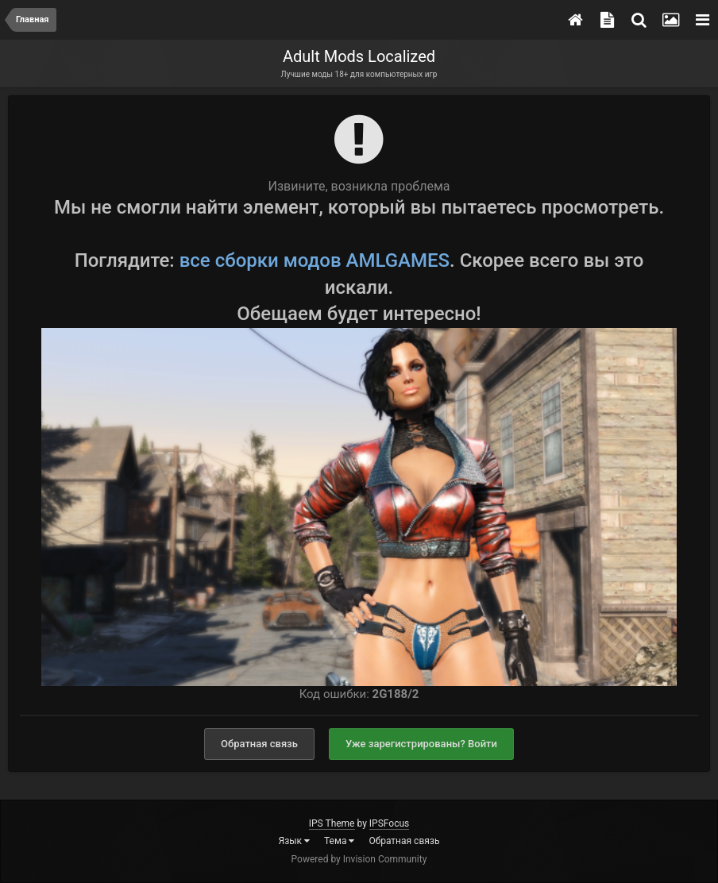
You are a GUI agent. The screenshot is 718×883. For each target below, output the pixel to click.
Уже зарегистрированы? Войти (421, 744)
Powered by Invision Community (359, 859)
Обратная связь (259, 744)
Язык (295, 840)
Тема (339, 840)
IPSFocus (389, 823)
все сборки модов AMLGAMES (315, 260)
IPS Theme (332, 823)
